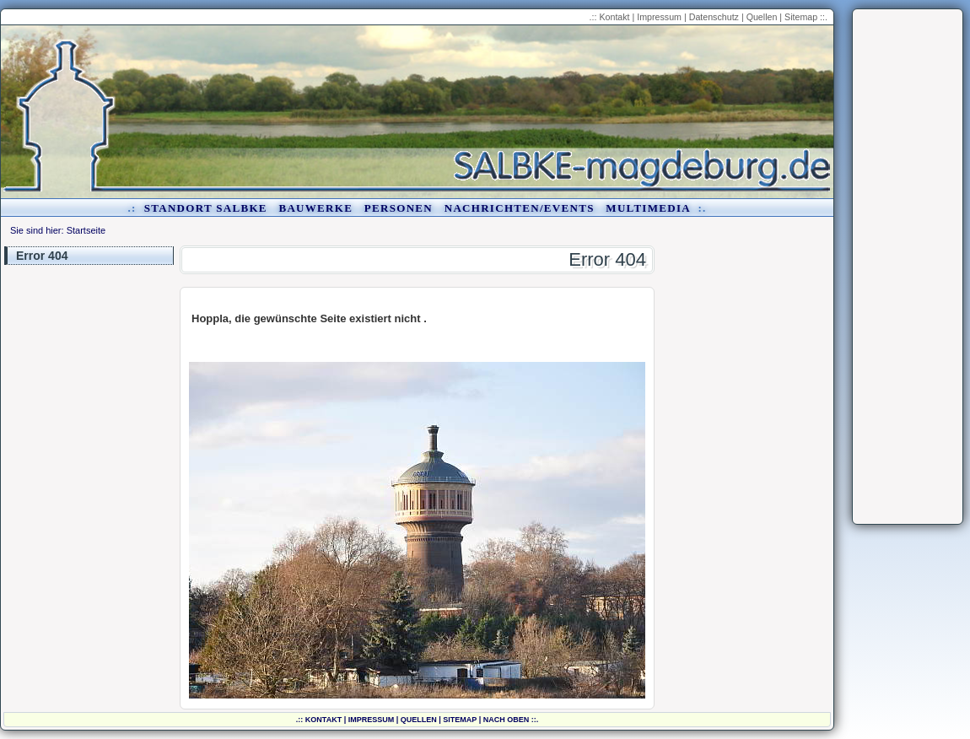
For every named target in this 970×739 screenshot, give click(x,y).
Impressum (659, 17)
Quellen (762, 17)
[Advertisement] (907, 266)
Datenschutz (714, 17)
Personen (398, 208)
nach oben (506, 719)
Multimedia (648, 208)
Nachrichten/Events (520, 208)
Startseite (86, 230)
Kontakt (614, 17)
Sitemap (800, 17)
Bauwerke (315, 208)
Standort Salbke (205, 208)
